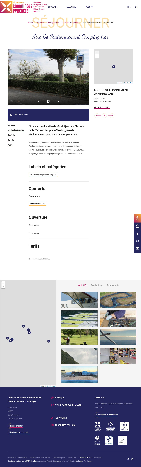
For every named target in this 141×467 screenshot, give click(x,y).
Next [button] (57, 101)
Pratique (59, 397)
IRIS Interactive (96, 458)
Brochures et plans (65, 425)
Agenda (89, 7)
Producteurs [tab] (97, 285)
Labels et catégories (16, 130)
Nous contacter (16, 426)
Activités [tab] (82, 285)
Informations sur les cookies (40, 458)
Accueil (30, 22)
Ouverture (11, 140)
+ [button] (97, 52)
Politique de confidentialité (17, 458)
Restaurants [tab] (113, 285)
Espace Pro (61, 418)
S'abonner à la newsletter (107, 414)
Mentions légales (59, 458)
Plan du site (72, 458)
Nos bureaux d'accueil (18, 432)
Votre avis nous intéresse (68, 405)
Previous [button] (39, 101)
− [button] (97, 56)
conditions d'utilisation (67, 461)
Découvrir (53, 7)
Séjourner (72, 7)
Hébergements (53, 22)
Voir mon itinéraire (102, 107)
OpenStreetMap (128, 83)
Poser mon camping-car (71, 22)
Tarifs (10, 145)
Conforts (11, 135)
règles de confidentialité (46, 461)
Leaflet (119, 83)
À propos (11, 125)
